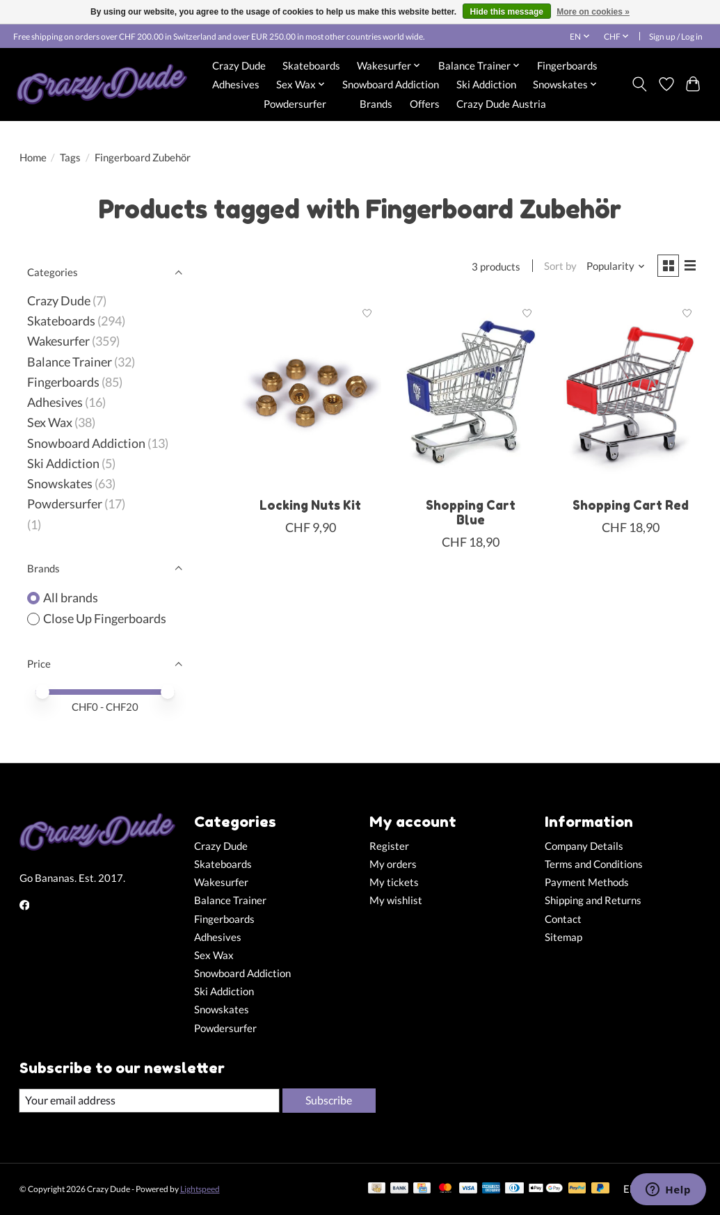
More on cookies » (593, 12)
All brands (70, 597)
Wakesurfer (58, 341)
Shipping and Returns (593, 900)
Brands (376, 103)
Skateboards (311, 65)
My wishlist (395, 900)
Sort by (556, 267)
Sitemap (563, 937)
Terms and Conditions (594, 864)
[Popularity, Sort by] (611, 267)
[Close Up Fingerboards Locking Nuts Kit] (310, 395)
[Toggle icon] (639, 84)
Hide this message (506, 12)
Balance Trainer (69, 362)
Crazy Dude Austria (501, 103)
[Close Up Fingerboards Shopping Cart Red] (630, 395)
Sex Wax (49, 422)
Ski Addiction (486, 84)
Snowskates (60, 483)
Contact (563, 919)
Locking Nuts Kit (310, 507)
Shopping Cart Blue (470, 514)
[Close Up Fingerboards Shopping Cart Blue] (470, 395)
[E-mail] (148, 1100)
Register (389, 846)
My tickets (394, 882)
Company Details (584, 846)
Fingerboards (567, 65)
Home (33, 157)
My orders (393, 864)
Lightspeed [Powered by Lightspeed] (200, 1189)
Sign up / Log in (676, 36)
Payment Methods (587, 882)
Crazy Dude (239, 65)
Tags (70, 157)
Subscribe (327, 1101)
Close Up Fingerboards (104, 618)
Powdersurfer (295, 103)
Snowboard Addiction (390, 84)
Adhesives (235, 84)
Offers (425, 103)
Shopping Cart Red (631, 507)
